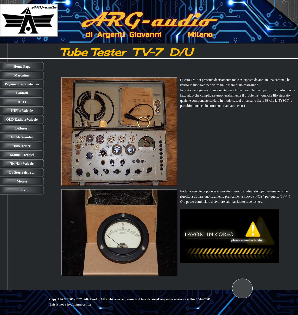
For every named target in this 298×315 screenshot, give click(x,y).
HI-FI (22, 102)
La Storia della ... (22, 172)
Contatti (22, 93)
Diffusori (22, 128)
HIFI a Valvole (22, 110)
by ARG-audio (22, 137)
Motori (22, 181)
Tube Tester (22, 146)
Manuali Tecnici (22, 155)
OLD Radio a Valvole (22, 119)
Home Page (22, 66)
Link (21, 190)
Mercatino (22, 75)
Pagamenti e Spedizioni (22, 84)
